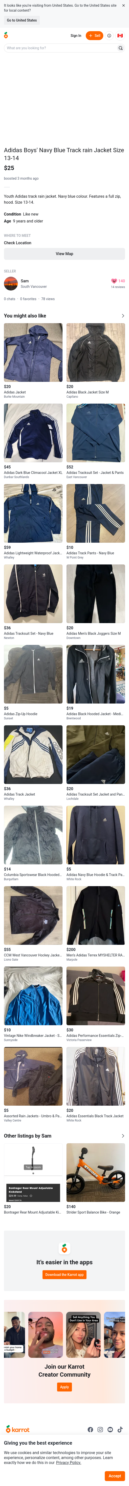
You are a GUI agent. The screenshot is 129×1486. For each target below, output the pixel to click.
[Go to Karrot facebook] (90, 1430)
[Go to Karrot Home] (17, 1429)
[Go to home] (6, 35)
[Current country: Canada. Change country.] (120, 36)
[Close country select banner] (123, 5)
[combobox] (60, 48)
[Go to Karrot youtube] (110, 1430)
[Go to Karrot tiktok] (120, 1430)
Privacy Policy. (68, 1462)
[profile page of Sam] (11, 284)
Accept (115, 1476)
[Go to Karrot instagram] (100, 1430)
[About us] (109, 35)
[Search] (120, 48)
